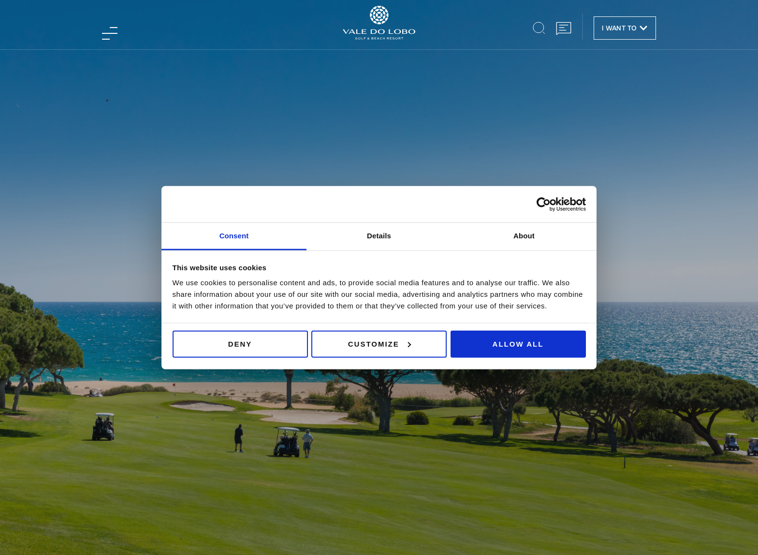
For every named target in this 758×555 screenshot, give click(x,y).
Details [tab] (379, 236)
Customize (379, 343)
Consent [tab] (234, 236)
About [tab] (524, 236)
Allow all (518, 343)
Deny (240, 343)
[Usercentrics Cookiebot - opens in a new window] (543, 204)
